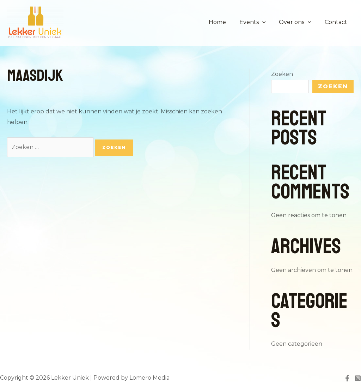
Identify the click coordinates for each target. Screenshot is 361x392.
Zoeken (282, 74)
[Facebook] (347, 378)
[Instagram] (358, 378)
